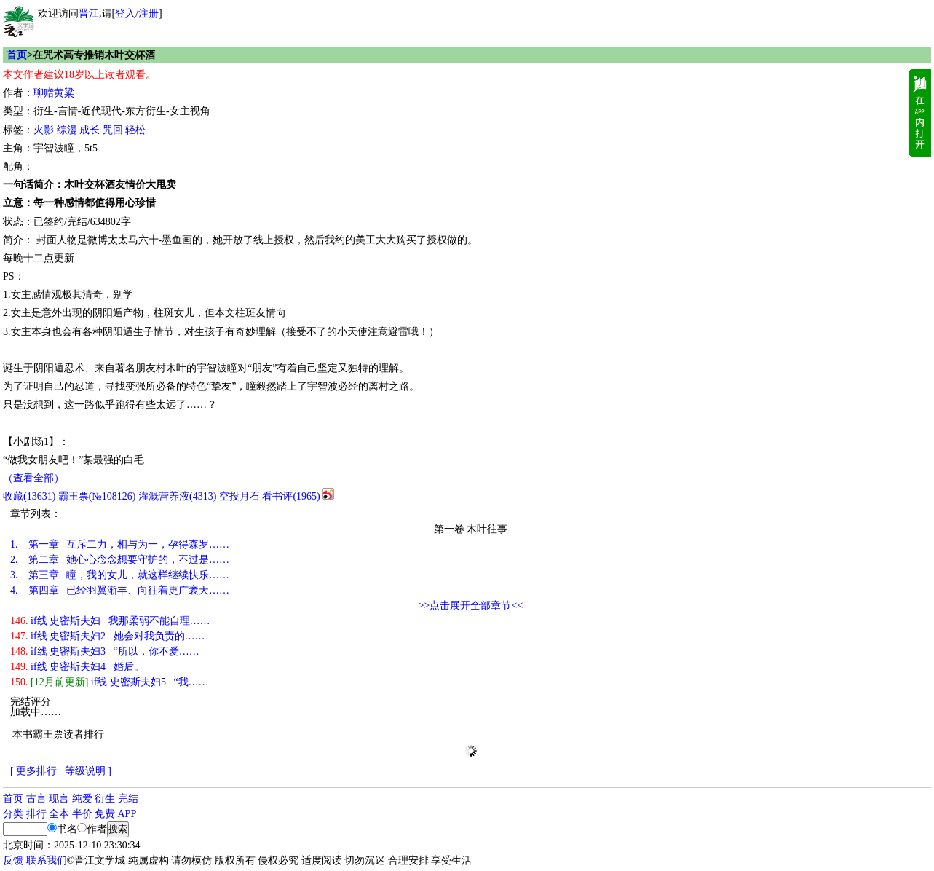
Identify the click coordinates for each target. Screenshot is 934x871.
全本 (59, 813)
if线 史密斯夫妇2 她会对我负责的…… (107, 636)
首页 (17, 55)
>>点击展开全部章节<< (471, 605)
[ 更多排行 (33, 770)
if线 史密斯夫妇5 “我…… (109, 682)
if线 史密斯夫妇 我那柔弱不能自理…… (110, 620)
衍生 (105, 798)
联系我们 (46, 860)
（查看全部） (33, 478)
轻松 (135, 130)
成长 (89, 130)
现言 (59, 798)
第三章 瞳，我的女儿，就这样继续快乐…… (119, 575)
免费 (105, 813)
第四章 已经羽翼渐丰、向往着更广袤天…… (119, 590)
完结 (128, 798)
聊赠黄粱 (53, 92)
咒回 (113, 130)
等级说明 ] (88, 770)
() (29, 496)
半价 (82, 813)
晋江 (89, 13)
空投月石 (239, 496)
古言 (36, 798)
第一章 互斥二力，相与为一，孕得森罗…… (119, 544)
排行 (36, 813)
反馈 (13, 860)
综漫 (67, 130)
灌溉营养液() (177, 496)
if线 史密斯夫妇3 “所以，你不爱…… (104, 651)
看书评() (291, 496)
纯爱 (82, 798)
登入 (125, 13)
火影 (43, 130)
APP (127, 813)
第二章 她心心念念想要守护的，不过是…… (119, 559)
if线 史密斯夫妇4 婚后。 (77, 666)
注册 (148, 13)
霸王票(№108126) (97, 496)
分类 (13, 813)
